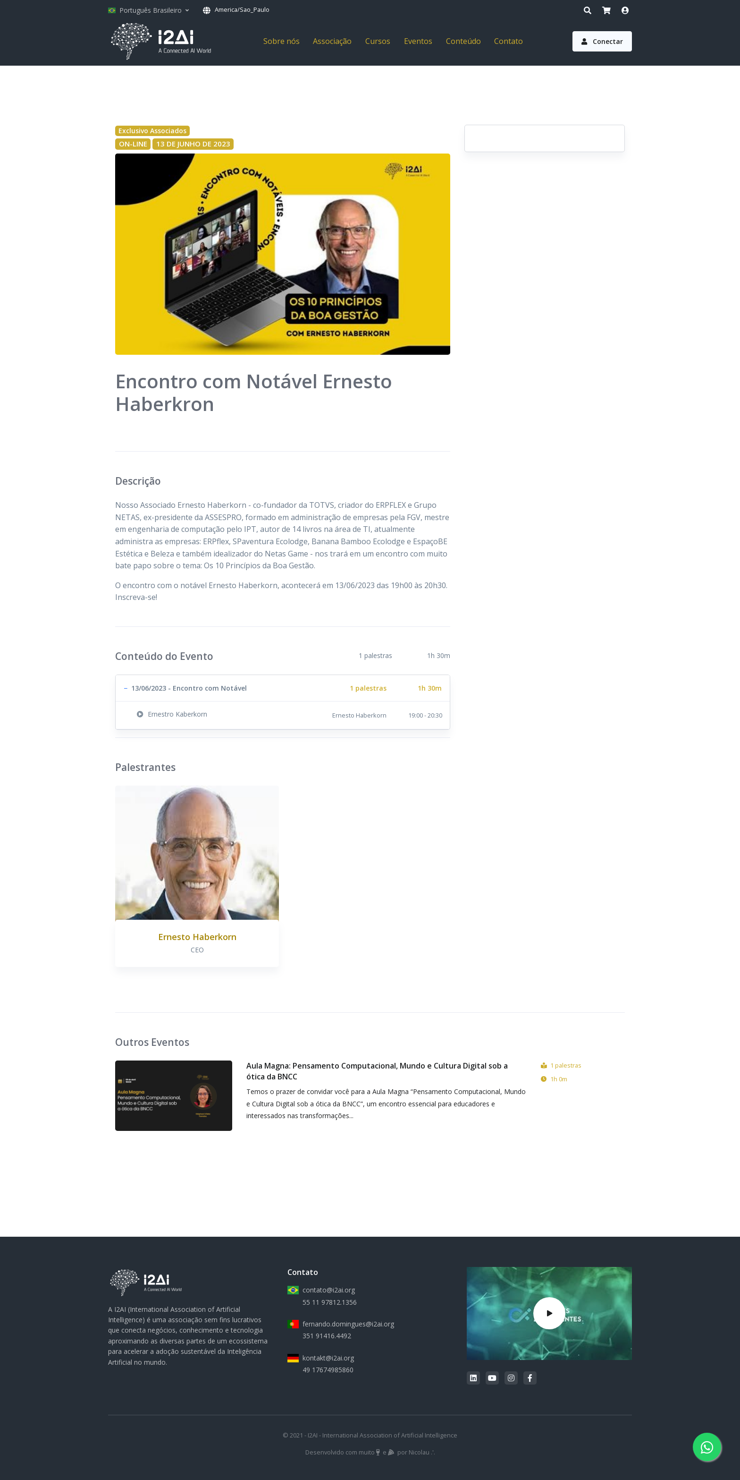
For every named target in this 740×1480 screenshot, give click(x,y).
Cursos (377, 41)
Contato (508, 41)
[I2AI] (161, 41)
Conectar (602, 41)
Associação (332, 41)
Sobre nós (281, 41)
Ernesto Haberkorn (197, 936)
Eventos (418, 41)
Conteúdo (463, 41)
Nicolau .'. (422, 1452)
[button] (283, 688)
